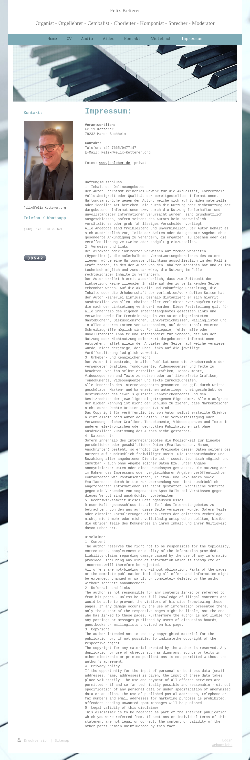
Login (227, 740)
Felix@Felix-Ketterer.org (45, 208)
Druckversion (34, 741)
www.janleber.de (114, 163)
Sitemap (62, 741)
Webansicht (222, 745)
